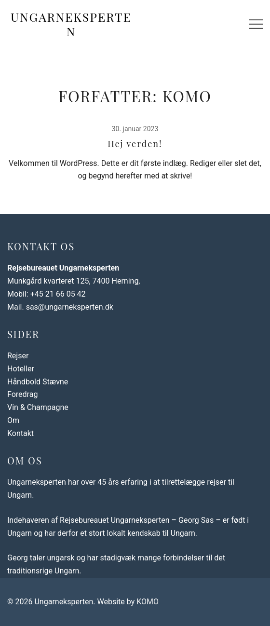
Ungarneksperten (71, 24)
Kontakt (20, 433)
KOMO (147, 601)
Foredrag (22, 394)
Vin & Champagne (37, 407)
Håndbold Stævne (37, 381)
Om (13, 420)
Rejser (17, 355)
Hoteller (20, 368)
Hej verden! (135, 144)
